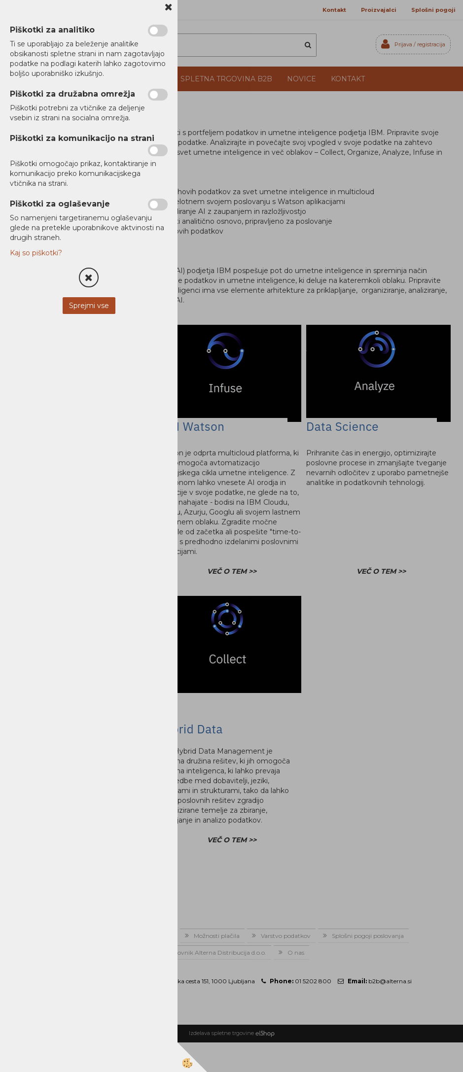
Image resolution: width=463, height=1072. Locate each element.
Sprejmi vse (89, 305)
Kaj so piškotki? (36, 252)
